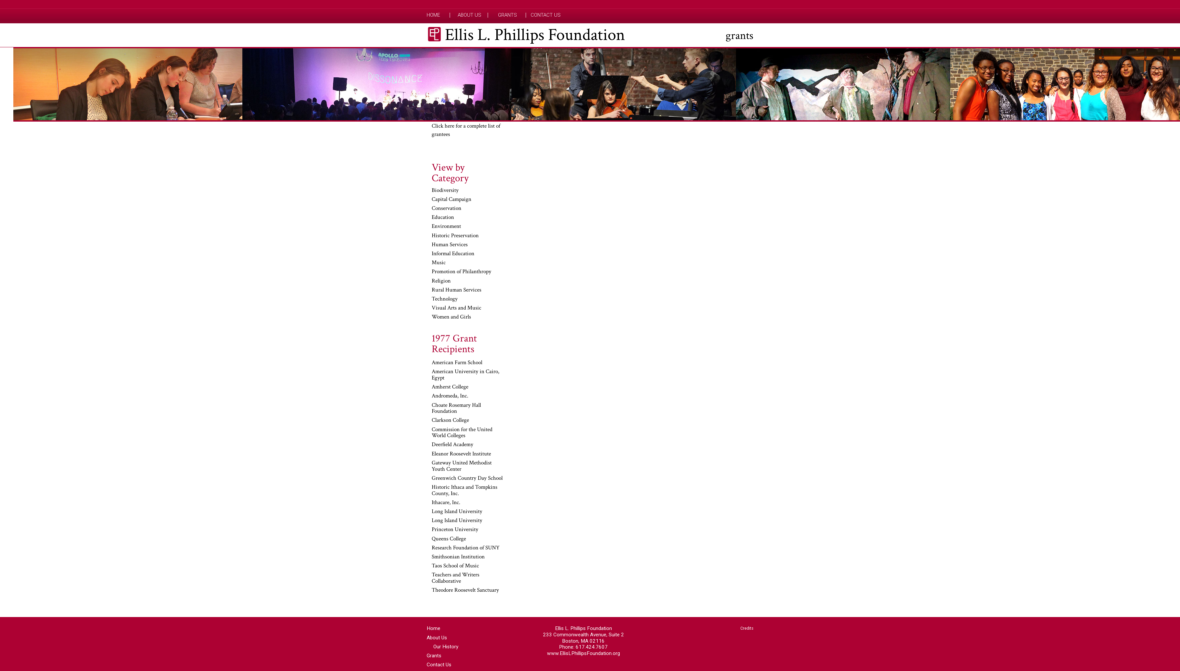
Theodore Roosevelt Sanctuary (465, 590)
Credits (746, 628)
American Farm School (457, 362)
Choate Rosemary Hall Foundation (456, 408)
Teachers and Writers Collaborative (455, 578)
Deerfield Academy (452, 444)
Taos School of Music (455, 566)
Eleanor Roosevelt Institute (461, 454)
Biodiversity (445, 190)
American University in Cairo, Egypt (465, 374)
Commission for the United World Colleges (462, 432)
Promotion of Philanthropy (461, 272)
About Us (469, 15)
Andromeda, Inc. (450, 396)
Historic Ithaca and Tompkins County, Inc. (464, 490)
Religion (441, 281)
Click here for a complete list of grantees (466, 130)
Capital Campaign (451, 199)
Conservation (446, 208)
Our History (445, 647)
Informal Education (453, 254)
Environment (446, 226)
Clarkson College (450, 420)
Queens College (449, 539)
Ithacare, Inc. (446, 502)
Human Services (450, 245)
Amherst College (450, 387)
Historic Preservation (455, 236)
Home (433, 15)
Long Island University (457, 511)
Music (439, 263)
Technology (445, 299)
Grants (507, 15)
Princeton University (455, 529)
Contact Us (546, 15)
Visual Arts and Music (456, 308)
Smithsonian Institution (458, 557)
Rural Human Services (456, 290)
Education (443, 217)
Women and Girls (451, 317)
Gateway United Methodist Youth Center (462, 466)
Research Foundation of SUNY (466, 548)
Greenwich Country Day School (467, 478)
